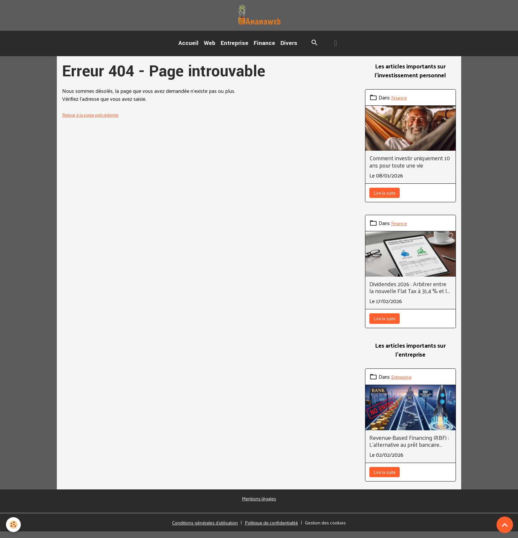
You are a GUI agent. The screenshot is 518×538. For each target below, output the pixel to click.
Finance (264, 49)
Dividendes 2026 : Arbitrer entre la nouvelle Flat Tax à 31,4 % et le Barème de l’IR (409, 294)
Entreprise (234, 49)
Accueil (188, 49)
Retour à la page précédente (94, 121)
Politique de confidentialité (273, 528)
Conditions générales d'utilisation (200, 528)
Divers (288, 49)
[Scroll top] (505, 525)
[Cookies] (14, 524)
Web (209, 49)
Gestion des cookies (332, 529)
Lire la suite (384, 199)
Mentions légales (259, 504)
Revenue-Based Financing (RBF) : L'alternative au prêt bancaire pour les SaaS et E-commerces (409, 447)
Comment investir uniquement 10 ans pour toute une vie (409, 168)
